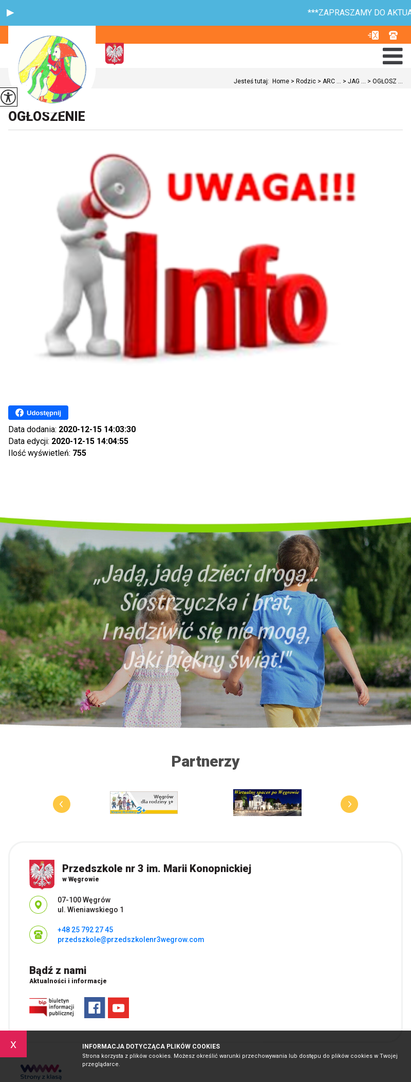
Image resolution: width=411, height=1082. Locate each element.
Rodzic (302, 81)
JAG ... (353, 81)
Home (280, 81)
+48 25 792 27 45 (393, 35)
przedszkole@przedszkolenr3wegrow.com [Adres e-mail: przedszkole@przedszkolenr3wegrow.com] (131, 939)
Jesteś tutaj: (253, 81)
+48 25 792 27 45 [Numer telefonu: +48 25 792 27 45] (85, 930)
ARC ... (328, 81)
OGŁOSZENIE (46, 116)
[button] (10, 13)
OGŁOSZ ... (384, 81)
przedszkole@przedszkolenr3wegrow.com (373, 35)
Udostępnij (38, 413)
